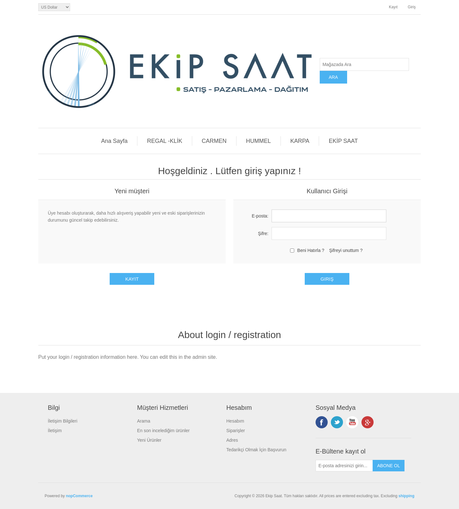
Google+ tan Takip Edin (367, 422)
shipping (406, 496)
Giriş (412, 7)
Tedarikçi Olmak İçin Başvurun (256, 449)
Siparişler (235, 430)
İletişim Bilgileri (62, 421)
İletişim (55, 430)
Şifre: (263, 233)
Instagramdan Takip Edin (352, 422)
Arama (143, 421)
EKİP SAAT (343, 141)
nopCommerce (79, 496)
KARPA (300, 141)
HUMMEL (258, 141)
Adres (232, 440)
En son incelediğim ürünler (163, 430)
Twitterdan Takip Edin (337, 422)
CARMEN (214, 141)
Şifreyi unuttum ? (345, 250)
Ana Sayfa (114, 141)
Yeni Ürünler (149, 440)
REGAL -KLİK (164, 141)
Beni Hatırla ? (310, 250)
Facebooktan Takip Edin (322, 422)
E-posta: (260, 215)
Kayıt (393, 7)
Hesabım (235, 421)
